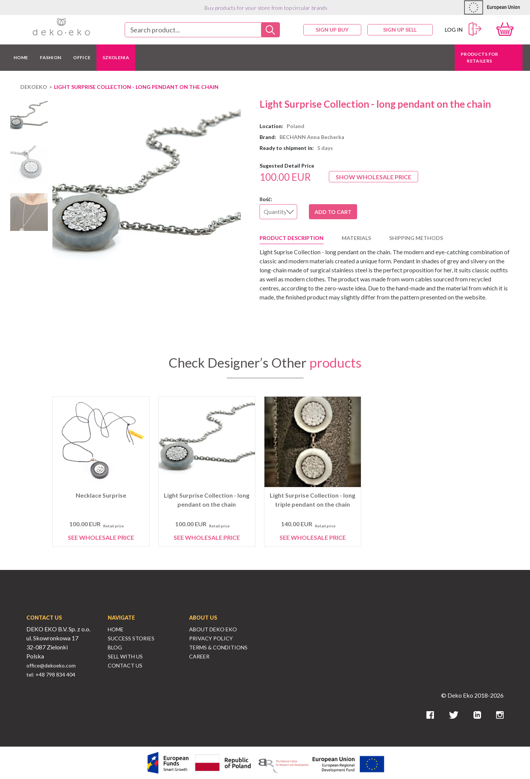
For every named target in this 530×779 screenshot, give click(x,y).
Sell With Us (125, 656)
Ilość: (266, 199)
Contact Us (125, 665)
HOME (21, 57)
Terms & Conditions (218, 647)
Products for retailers (479, 57)
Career (199, 656)
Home (116, 629)
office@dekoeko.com (51, 665)
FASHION (50, 57)
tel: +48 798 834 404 (50, 674)
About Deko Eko (213, 629)
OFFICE (81, 57)
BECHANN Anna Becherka (312, 137)
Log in (463, 29)
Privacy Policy (211, 638)
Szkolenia (115, 57)
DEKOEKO (33, 87)
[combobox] (202, 29)
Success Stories (131, 638)
